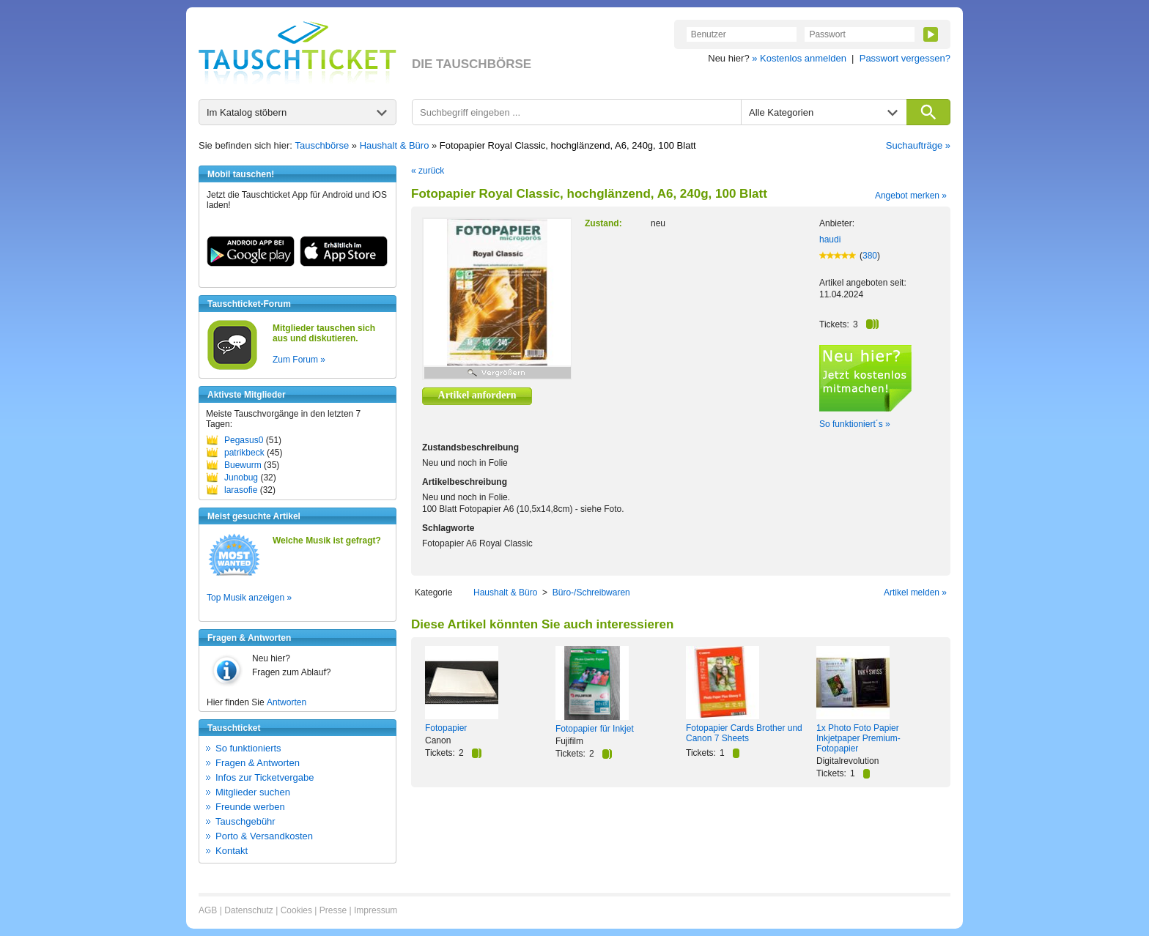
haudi (829, 239)
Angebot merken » (911, 195)
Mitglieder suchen (252, 792)
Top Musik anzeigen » (249, 598)
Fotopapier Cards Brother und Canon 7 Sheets (744, 733)
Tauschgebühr (245, 821)
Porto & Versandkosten (264, 836)
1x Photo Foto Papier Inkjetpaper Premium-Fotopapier (858, 738)
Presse (333, 910)
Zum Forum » (299, 359)
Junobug (241, 477)
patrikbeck (244, 452)
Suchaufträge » (918, 145)
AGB (208, 910)
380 (869, 255)
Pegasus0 (243, 440)
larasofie (240, 490)
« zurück (427, 171)
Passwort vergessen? (905, 58)
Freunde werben (250, 806)
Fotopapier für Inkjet (594, 729)
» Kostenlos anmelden (799, 58)
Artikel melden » (915, 592)
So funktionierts (248, 748)
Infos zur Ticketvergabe (264, 777)
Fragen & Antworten (257, 762)
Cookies (296, 910)
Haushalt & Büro (394, 145)
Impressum (375, 910)
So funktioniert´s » (854, 424)
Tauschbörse (322, 145)
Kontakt (231, 850)
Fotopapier (446, 728)
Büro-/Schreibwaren (591, 592)
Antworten (286, 702)
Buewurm (243, 465)
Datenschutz (248, 910)
